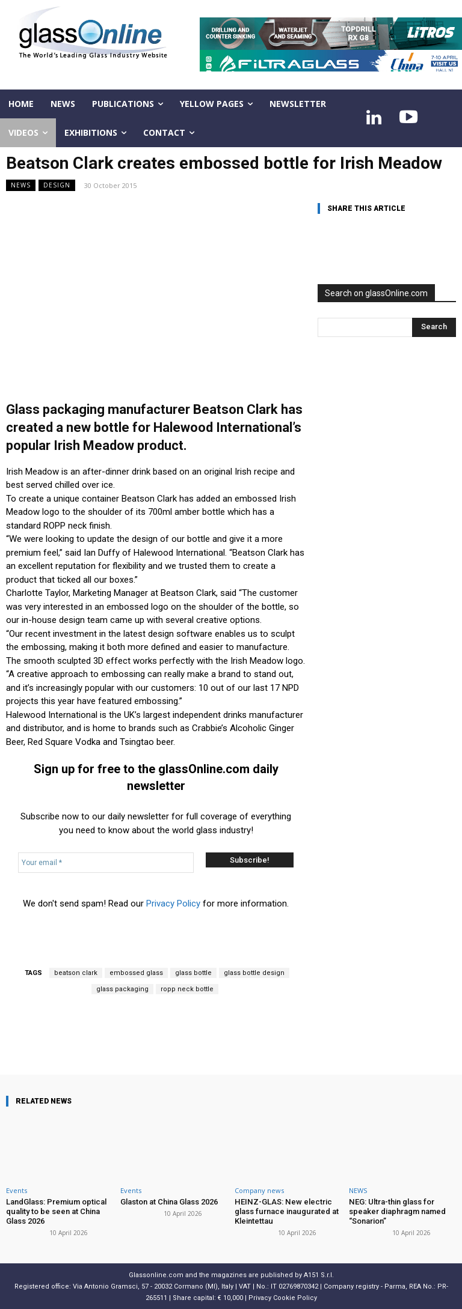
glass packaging (122, 989)
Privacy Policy (173, 903)
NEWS (20, 185)
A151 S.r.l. (319, 1274)
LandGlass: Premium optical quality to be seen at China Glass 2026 (56, 1211)
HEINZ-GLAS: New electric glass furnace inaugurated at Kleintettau (286, 1211)
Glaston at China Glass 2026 (169, 1201)
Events (16, 1190)
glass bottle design (254, 973)
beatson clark (75, 973)
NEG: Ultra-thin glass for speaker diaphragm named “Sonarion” (397, 1211)
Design (56, 185)
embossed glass (136, 973)
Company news (259, 1190)
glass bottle (193, 973)
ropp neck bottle (187, 989)
